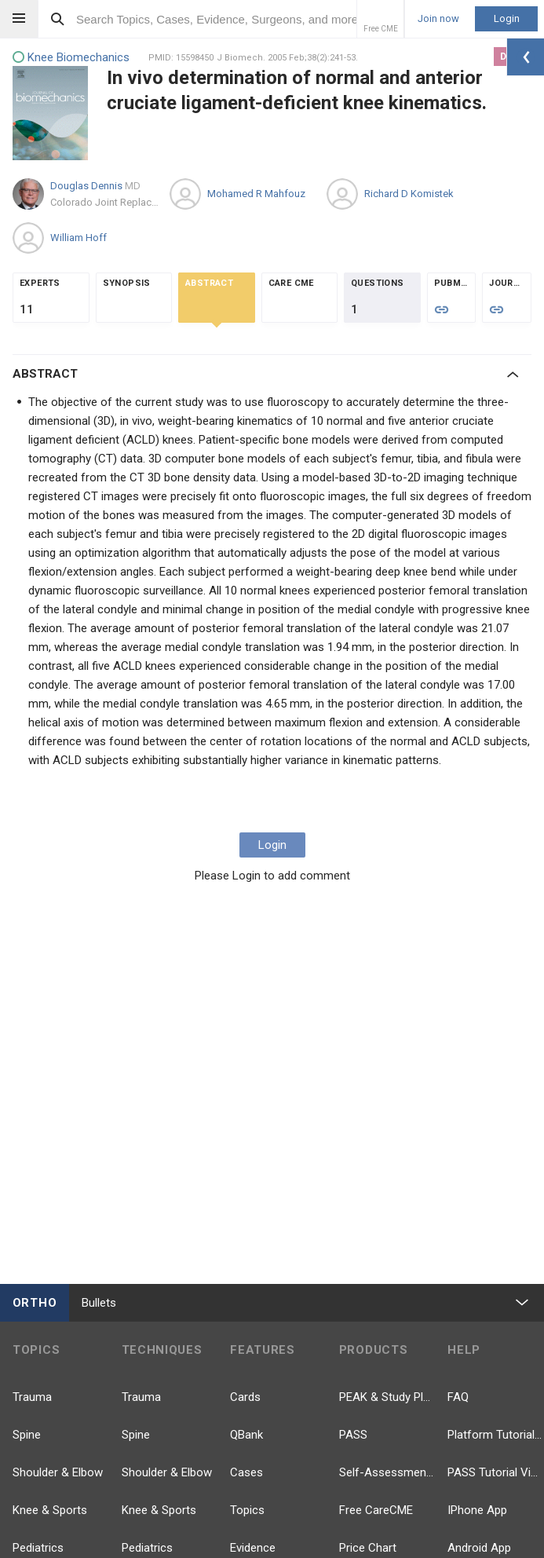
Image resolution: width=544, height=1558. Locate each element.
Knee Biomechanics (71, 58)
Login (507, 18)
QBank (246, 1435)
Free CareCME (376, 1510)
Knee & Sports (50, 1510)
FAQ (458, 1397)
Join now (438, 18)
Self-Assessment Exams (387, 1472)
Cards (245, 1397)
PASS (353, 1435)
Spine (27, 1435)
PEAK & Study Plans (387, 1397)
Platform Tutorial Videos (495, 1435)
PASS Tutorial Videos (495, 1472)
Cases (246, 1472)
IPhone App (477, 1510)
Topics (247, 1510)
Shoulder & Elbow (58, 1472)
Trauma (32, 1397)
